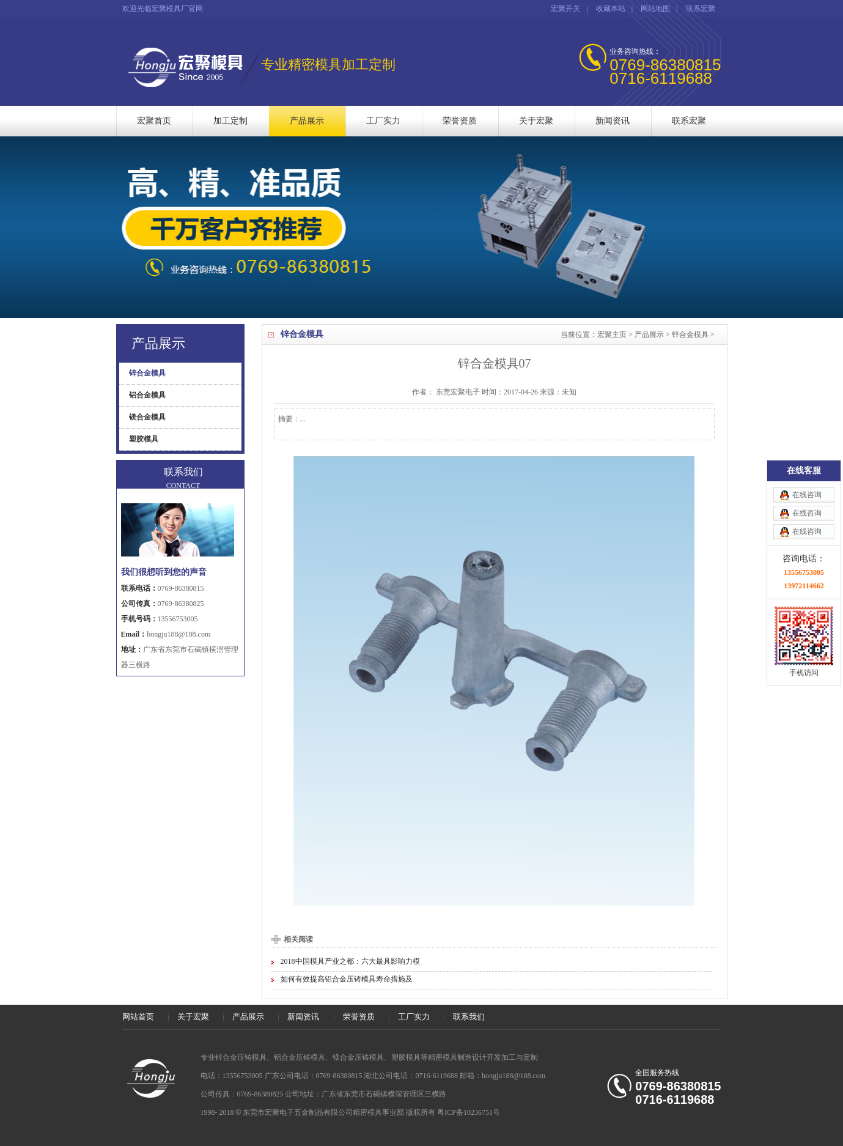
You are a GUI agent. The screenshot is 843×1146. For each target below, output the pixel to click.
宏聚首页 (154, 120)
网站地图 (655, 8)
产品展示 (307, 120)
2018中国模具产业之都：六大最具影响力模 (350, 961)
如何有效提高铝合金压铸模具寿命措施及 (347, 979)
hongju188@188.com (178, 634)
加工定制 (230, 120)
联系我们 (469, 1016)
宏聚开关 (565, 8)
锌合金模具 (690, 334)
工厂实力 (383, 120)
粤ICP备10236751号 (468, 1112)
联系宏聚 (700, 8)
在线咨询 (807, 442)
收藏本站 (610, 8)
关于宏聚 (536, 120)
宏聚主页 (612, 334)
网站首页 (138, 1016)
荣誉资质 (460, 120)
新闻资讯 (612, 120)
